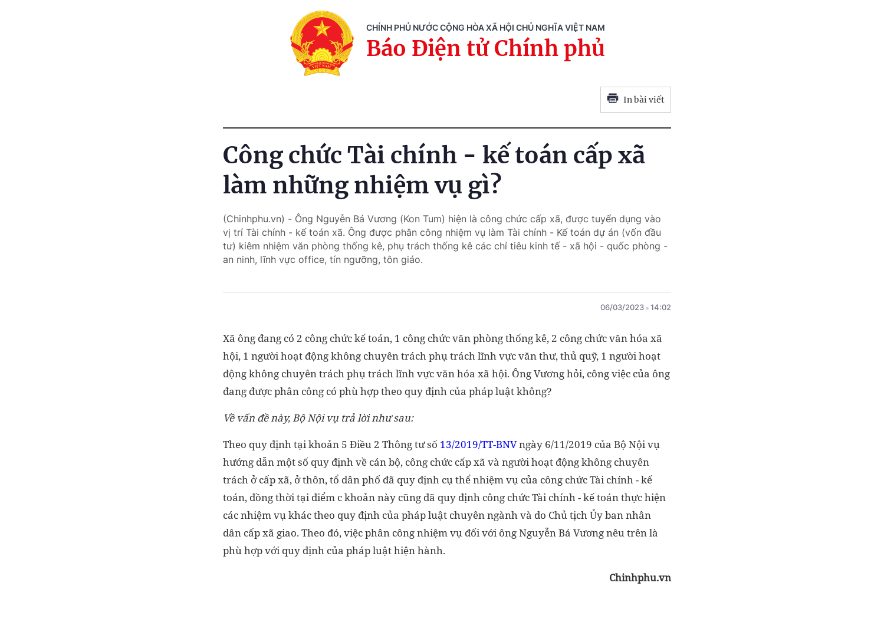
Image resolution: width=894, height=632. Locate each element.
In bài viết (636, 99)
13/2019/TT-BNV (478, 444)
